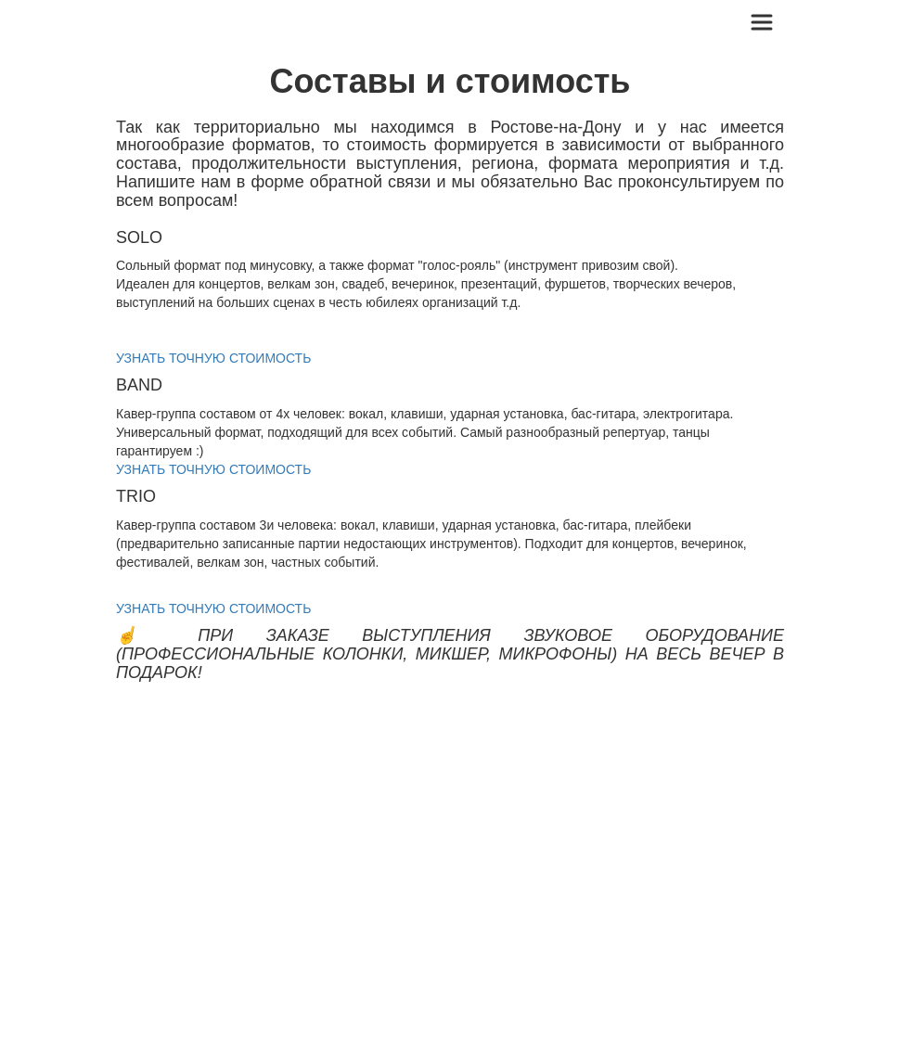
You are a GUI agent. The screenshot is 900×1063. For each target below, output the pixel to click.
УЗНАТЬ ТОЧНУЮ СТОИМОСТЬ (213, 358)
